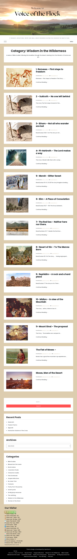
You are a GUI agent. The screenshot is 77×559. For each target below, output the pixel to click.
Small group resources (14, 492)
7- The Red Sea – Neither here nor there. (51, 223)
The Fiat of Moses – (46, 349)
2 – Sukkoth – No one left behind (53, 96)
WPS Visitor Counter (14, 544)
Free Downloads (12, 475)
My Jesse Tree (12, 481)
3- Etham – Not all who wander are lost (52, 124)
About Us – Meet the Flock (15, 553)
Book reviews (12, 467)
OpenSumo (47, 549)
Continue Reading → (42, 82)
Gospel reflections (13, 478)
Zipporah (10, 428)
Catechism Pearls (13, 470)
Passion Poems (12, 425)
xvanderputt (54, 75)
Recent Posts (28, 553)
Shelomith (11, 422)
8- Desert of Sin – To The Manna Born (52, 248)
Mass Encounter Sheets (30, 556)
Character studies (13, 473)
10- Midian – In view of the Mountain (49, 300)
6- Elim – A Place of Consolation (53, 199)
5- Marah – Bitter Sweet (48, 175)
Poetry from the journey (15, 487)
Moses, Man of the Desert (49, 372)
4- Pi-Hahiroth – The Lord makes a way (53, 152)
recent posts (12, 489)
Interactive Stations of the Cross (18, 430)
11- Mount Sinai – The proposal (52, 326)
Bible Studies (12, 461)
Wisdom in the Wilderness (15, 498)
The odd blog (12, 495)
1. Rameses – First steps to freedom (49, 70)
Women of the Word (14, 501)
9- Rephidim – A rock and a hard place (53, 275)
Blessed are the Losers (14, 464)
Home (15, 551)
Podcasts (11, 484)
